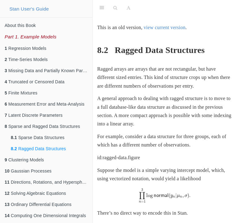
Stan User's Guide (29, 8)
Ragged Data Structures (38, 148)
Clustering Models (24, 159)
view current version (165, 27)
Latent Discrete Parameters (34, 115)
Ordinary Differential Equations (38, 204)
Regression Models (25, 48)
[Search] (115, 7)
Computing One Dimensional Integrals (45, 215)
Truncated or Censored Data (34, 81)
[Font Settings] (128, 7)
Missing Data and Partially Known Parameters (48, 70)
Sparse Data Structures (37, 137)
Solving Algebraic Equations (35, 193)
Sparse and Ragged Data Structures (42, 126)
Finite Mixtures (21, 92)
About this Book (20, 25)
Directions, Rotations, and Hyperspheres (48, 182)
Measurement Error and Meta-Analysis (45, 104)
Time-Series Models (26, 59)
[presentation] (165, 196)
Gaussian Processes (28, 170)
